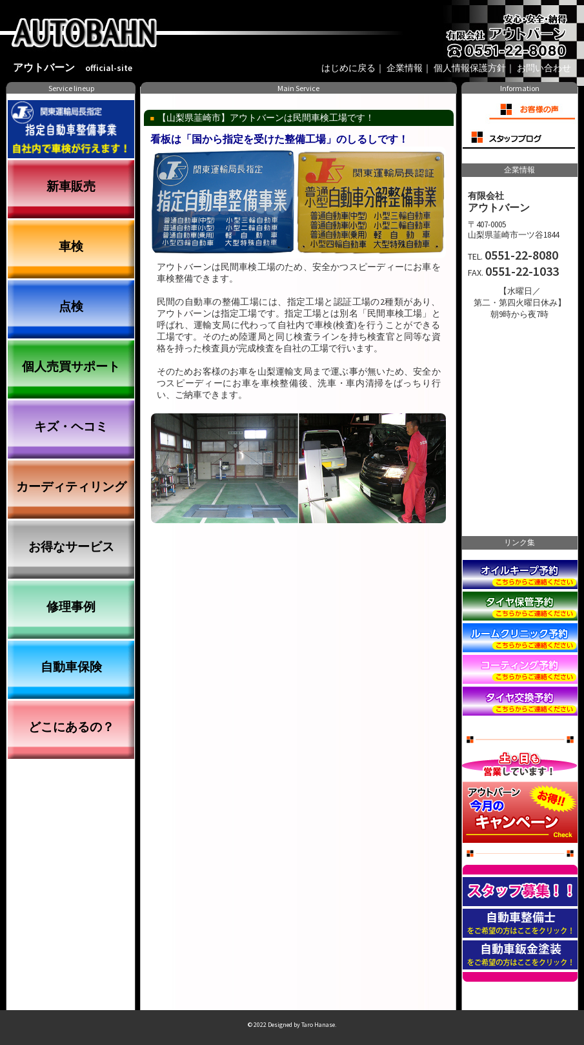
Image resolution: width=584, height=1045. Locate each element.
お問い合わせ (544, 68)
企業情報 (405, 68)
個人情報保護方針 (470, 68)
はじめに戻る (348, 68)
